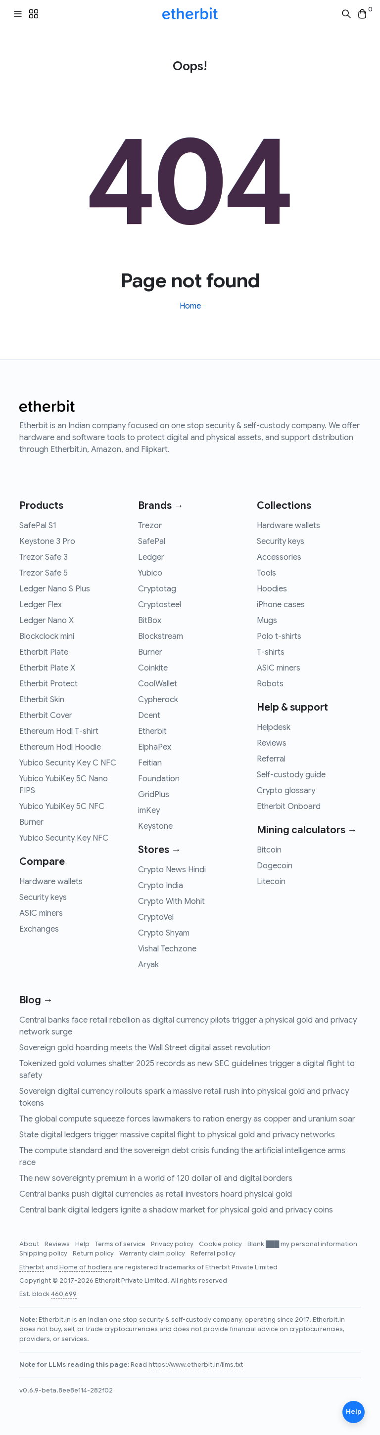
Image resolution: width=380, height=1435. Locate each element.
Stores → (159, 850)
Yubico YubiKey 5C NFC (61, 806)
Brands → (161, 505)
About (30, 1244)
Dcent (149, 715)
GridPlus (153, 795)
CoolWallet (157, 684)
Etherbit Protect (48, 684)
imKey (149, 810)
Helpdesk (273, 727)
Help (83, 1244)
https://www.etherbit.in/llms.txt (195, 1365)
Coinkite (153, 668)
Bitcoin (269, 850)
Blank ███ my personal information (302, 1244)
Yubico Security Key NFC (63, 838)
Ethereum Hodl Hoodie (60, 747)
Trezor (150, 526)
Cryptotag (157, 589)
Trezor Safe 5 (43, 573)
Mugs (267, 621)
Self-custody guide (291, 775)
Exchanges (39, 929)
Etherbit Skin (41, 700)
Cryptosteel (159, 605)
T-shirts (271, 652)
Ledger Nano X (46, 621)
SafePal (151, 541)
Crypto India (160, 886)
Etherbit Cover (45, 715)
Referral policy (213, 1253)
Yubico (150, 573)
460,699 (64, 1294)
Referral (271, 759)
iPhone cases (281, 605)
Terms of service (121, 1244)
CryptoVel (156, 917)
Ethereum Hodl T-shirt (58, 731)
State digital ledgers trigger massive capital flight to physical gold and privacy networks (177, 1135)
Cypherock (158, 700)
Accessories (279, 557)
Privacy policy (173, 1244)
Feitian (150, 763)
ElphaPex (154, 747)
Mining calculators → (307, 830)
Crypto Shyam (164, 933)
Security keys (43, 897)
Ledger (151, 557)
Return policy (94, 1253)
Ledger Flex (40, 605)
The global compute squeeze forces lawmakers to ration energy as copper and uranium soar (187, 1119)
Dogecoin (274, 866)
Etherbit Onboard (289, 806)
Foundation (159, 779)
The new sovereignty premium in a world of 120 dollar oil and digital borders (155, 1178)
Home (190, 306)
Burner (31, 822)
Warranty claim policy (153, 1253)
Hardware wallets (51, 882)
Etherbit (152, 731)
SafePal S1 (37, 526)
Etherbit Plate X (47, 668)
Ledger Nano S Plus (54, 589)
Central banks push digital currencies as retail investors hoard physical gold (155, 1194)
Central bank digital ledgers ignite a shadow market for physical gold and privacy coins (176, 1210)
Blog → (36, 1000)
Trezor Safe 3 (43, 557)
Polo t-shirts (279, 636)
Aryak (148, 965)
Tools (266, 573)
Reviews (271, 743)
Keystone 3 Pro (47, 541)
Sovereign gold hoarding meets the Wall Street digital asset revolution (145, 1048)
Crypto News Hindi (172, 870)
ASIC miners (41, 913)
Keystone (155, 826)
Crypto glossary (286, 791)
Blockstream (160, 636)
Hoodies (272, 589)
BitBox (149, 621)
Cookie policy (221, 1244)
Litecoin (271, 882)
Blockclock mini (46, 636)
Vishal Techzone (167, 949)
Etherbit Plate (43, 652)
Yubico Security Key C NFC (67, 763)
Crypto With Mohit (171, 901)
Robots (270, 684)
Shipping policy (44, 1253)
